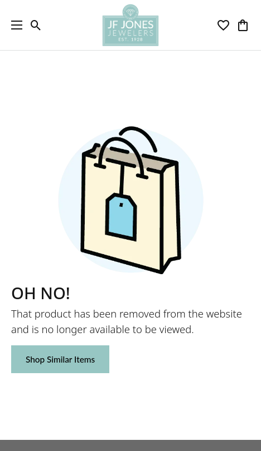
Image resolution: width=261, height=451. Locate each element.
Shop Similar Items (60, 359)
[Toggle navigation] (14, 25)
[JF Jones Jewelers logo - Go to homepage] (130, 25)
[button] (36, 25)
